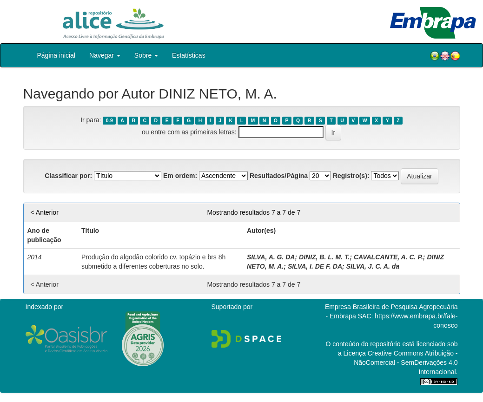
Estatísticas (188, 55)
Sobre (146, 55)
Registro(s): (351, 175)
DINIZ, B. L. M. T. (324, 257)
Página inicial (56, 55)
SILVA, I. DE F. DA (315, 266)
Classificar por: (68, 175)
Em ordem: (180, 175)
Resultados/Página (279, 175)
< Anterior (45, 212)
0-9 (109, 120)
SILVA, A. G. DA (271, 257)
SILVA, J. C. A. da (372, 266)
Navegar (104, 55)
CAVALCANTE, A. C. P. (388, 257)
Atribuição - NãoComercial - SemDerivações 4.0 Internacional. (405, 362)
